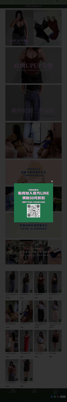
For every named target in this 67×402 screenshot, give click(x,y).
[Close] (52, 181)
